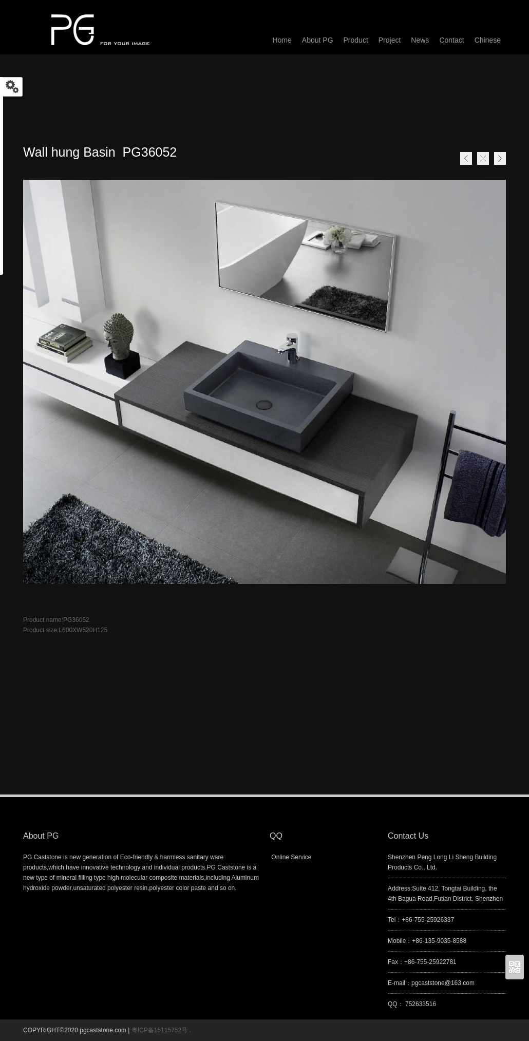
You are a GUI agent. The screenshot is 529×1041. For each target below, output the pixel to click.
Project (390, 40)
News (420, 40)
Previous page (466, 158)
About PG (317, 40)
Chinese (488, 40)
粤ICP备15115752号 (160, 1030)
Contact (451, 40)
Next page (500, 158)
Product (356, 40)
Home (483, 158)
